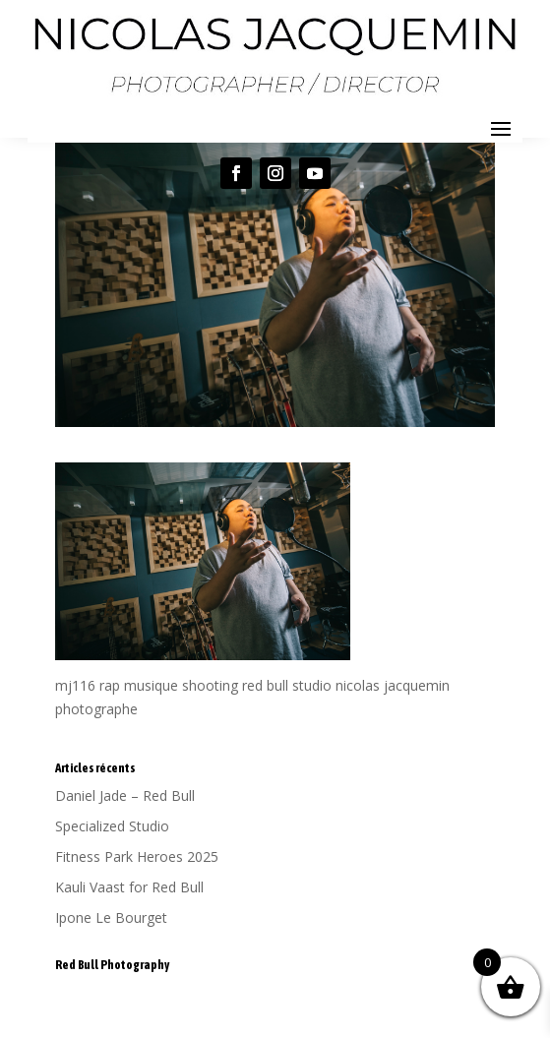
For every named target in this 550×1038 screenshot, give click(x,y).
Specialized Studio (112, 826)
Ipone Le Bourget (111, 917)
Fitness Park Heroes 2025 (136, 856)
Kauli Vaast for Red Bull (129, 887)
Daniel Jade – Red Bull (125, 795)
